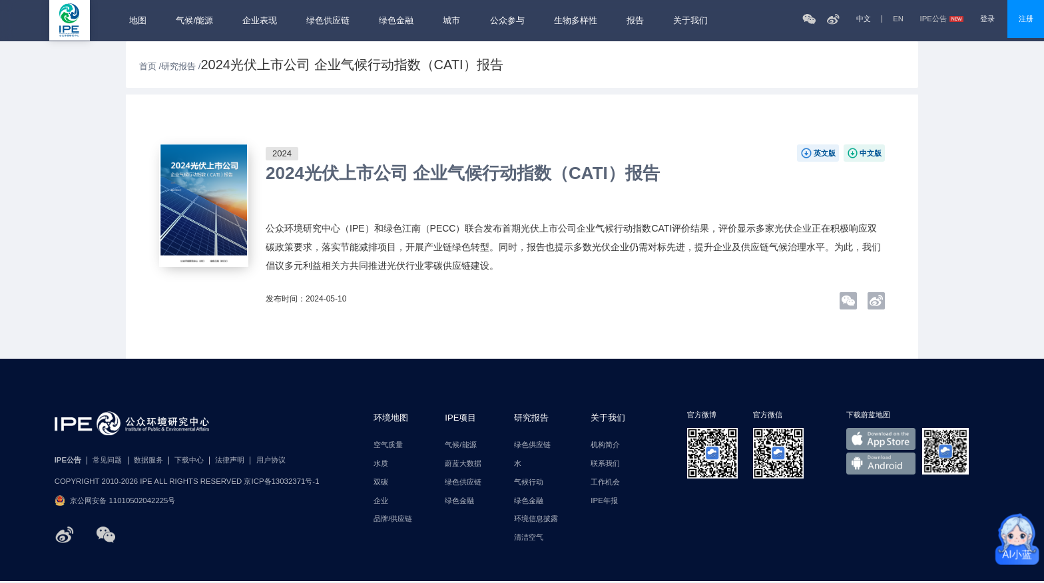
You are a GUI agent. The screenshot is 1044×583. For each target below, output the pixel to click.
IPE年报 (604, 500)
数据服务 (148, 460)
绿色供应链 (328, 20)
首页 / (150, 66)
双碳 (381, 482)
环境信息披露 (536, 518)
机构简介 (605, 445)
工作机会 (605, 482)
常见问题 (107, 460)
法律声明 (229, 460)
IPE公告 (942, 19)
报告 (635, 20)
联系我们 (605, 463)
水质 (381, 463)
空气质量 (388, 445)
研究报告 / (180, 66)
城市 (451, 20)
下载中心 (189, 460)
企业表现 (259, 20)
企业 (381, 500)
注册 (1026, 19)
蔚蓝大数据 (463, 463)
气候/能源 (194, 20)
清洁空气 (528, 537)
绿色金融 (396, 20)
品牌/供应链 (393, 518)
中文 (863, 19)
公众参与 (507, 20)
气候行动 (528, 482)
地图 (137, 20)
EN (898, 19)
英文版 (825, 153)
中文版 (871, 153)
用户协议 (271, 460)
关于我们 (690, 20)
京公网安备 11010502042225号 (115, 500)
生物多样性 (575, 20)
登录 (987, 19)
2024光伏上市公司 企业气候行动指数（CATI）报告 (463, 173)
